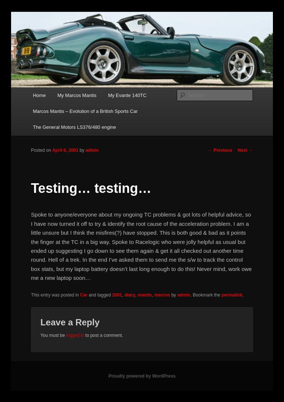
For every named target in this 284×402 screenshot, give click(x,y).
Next (245, 150)
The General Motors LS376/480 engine (74, 127)
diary (130, 295)
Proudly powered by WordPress (141, 376)
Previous (220, 150)
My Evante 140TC (127, 95)
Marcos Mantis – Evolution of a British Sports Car (85, 111)
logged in (75, 335)
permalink (232, 295)
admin (91, 150)
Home (39, 95)
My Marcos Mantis (76, 95)
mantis (145, 295)
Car (84, 295)
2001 (117, 295)
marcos (162, 295)
